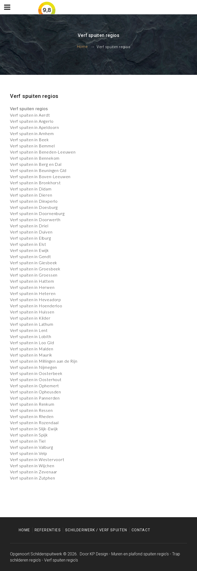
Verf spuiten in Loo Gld (32, 342)
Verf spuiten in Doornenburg (37, 213)
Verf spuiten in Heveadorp (35, 299)
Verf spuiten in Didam (31, 188)
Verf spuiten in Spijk (29, 434)
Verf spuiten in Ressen (31, 410)
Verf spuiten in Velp (28, 453)
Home (82, 47)
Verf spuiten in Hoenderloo (36, 305)
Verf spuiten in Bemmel (32, 145)
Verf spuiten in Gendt (30, 256)
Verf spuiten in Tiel (28, 441)
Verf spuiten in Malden (31, 348)
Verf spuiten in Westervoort (37, 459)
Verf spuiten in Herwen (32, 287)
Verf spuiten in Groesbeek (35, 268)
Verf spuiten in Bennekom (35, 158)
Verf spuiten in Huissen (32, 311)
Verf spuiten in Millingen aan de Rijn (43, 361)
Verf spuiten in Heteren (32, 293)
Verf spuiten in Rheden (32, 416)
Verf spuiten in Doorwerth (35, 219)
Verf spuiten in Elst (28, 244)
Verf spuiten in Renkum (32, 404)
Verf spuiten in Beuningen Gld (38, 170)
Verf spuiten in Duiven (31, 231)
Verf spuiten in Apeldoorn (34, 127)
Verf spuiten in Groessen (33, 274)
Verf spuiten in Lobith (30, 336)
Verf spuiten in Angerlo (31, 121)
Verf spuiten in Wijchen (32, 465)
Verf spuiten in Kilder (30, 317)
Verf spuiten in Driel (29, 225)
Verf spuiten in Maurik (31, 354)
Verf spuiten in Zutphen (32, 477)
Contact (141, 530)
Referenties (48, 530)
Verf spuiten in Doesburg (34, 207)
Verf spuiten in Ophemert (34, 385)
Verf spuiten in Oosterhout (36, 379)
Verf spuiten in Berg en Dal (36, 164)
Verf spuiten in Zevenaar (33, 471)
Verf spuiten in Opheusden (35, 391)
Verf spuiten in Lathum (31, 324)
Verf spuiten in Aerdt (30, 115)
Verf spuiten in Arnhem (32, 133)
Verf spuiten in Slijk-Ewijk (34, 428)
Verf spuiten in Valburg (31, 447)
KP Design (99, 554)
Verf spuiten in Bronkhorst (35, 182)
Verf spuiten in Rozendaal (34, 422)
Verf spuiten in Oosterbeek (36, 373)
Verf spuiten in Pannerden (35, 397)
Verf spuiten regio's (61, 560)
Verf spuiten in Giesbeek (33, 262)
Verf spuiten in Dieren (31, 194)
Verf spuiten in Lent (29, 330)
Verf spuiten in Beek (29, 139)
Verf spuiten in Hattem (32, 281)
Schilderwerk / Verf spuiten (96, 530)
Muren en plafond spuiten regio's (140, 554)
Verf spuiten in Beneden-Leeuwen (43, 151)
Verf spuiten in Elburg (30, 238)
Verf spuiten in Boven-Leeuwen (40, 176)
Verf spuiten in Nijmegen (33, 367)
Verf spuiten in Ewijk (29, 250)
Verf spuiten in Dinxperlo (34, 201)
